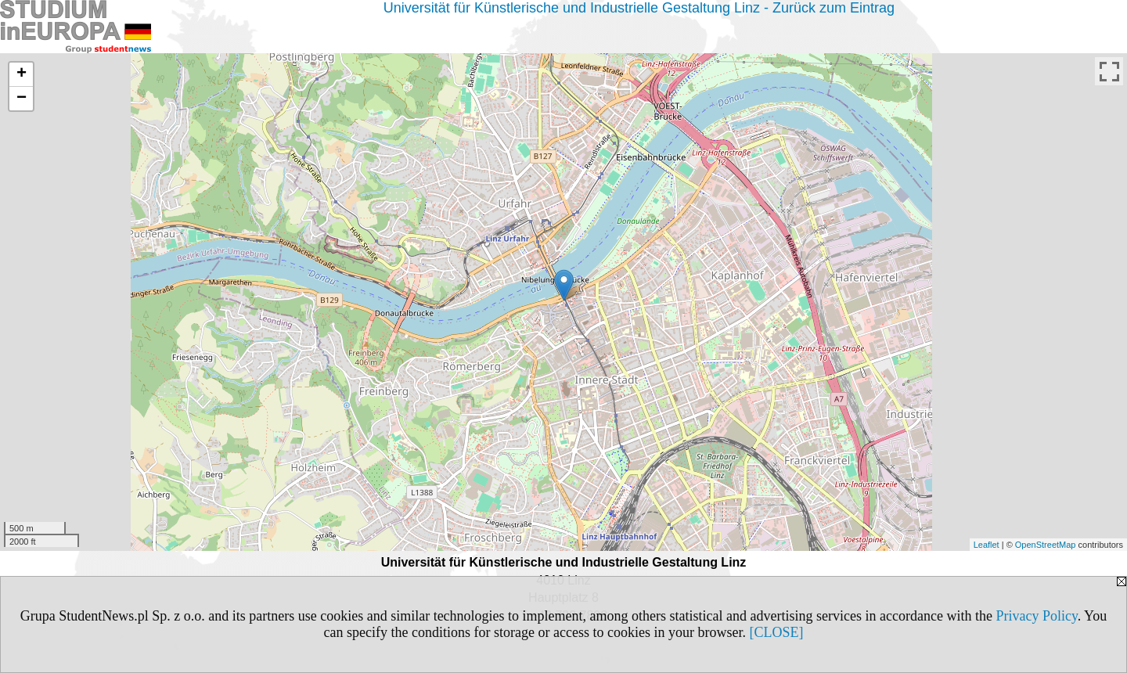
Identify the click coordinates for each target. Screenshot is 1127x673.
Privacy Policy (1036, 616)
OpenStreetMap (1045, 544)
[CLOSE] (776, 632)
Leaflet (986, 544)
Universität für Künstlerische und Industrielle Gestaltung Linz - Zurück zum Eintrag (639, 8)
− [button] (21, 98)
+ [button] (21, 74)
